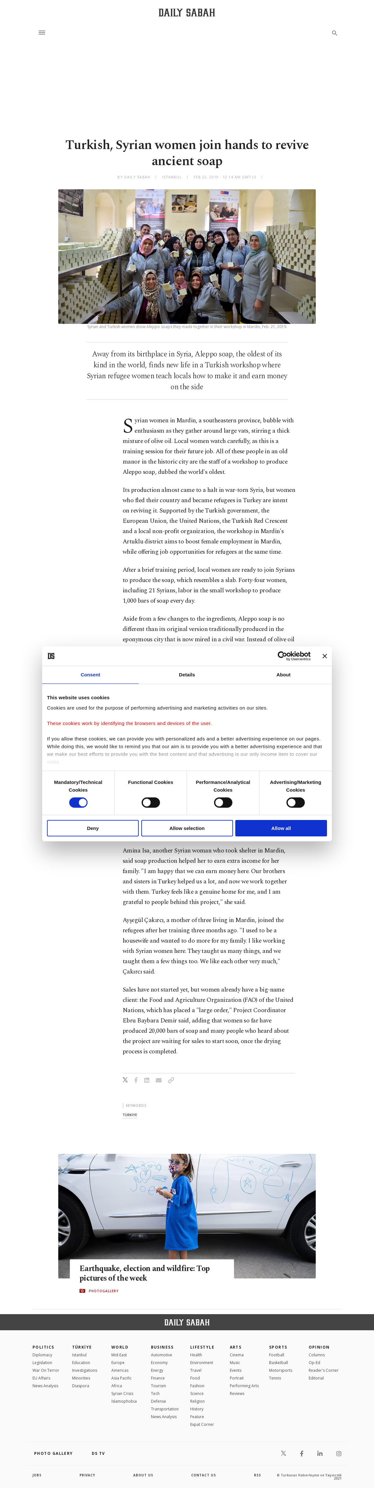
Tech (155, 1393)
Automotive (161, 1355)
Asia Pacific (121, 1378)
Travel (195, 1370)
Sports (278, 1347)
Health (196, 1355)
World (119, 1347)
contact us (204, 1475)
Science (197, 1393)
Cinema (237, 1355)
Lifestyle (202, 1347)
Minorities (81, 1378)
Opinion (319, 1347)
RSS (257, 1475)
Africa (116, 1386)
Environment (201, 1362)
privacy (87, 1475)
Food (195, 1378)
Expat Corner (202, 1424)
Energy (157, 1370)
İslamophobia (124, 1401)
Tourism (158, 1386)
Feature (197, 1416)
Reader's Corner (324, 1370)
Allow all (281, 828)
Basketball (278, 1362)
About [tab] (283, 674)
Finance (158, 1378)
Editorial (316, 1378)
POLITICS (43, 1347)
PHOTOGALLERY (103, 1291)
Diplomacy (42, 1355)
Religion (197, 1401)
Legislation (42, 1362)
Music (235, 1362)
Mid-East (119, 1355)
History (196, 1409)
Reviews (237, 1393)
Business (162, 1347)
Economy (159, 1362)
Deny (93, 828)
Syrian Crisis (122, 1393)
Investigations (84, 1370)
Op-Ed (314, 1362)
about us (143, 1475)
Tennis (275, 1378)
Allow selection (186, 828)
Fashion (197, 1386)
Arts (236, 1347)
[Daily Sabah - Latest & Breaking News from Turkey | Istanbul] (187, 12)
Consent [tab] (90, 674)
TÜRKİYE (82, 1347)
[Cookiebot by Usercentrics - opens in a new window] (282, 656)
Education (81, 1362)
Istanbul (79, 1355)
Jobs (37, 1475)
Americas (119, 1370)
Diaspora (80, 1386)
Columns (317, 1355)
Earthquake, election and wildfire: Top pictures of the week (146, 1273)
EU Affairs (41, 1378)
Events (235, 1370)
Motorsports (280, 1370)
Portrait (237, 1378)
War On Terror (46, 1370)
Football (276, 1355)
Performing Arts (244, 1386)
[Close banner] (325, 656)
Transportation (165, 1409)
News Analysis (45, 1386)
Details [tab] (187, 674)
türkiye (130, 1114)
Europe (118, 1362)
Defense (158, 1401)
